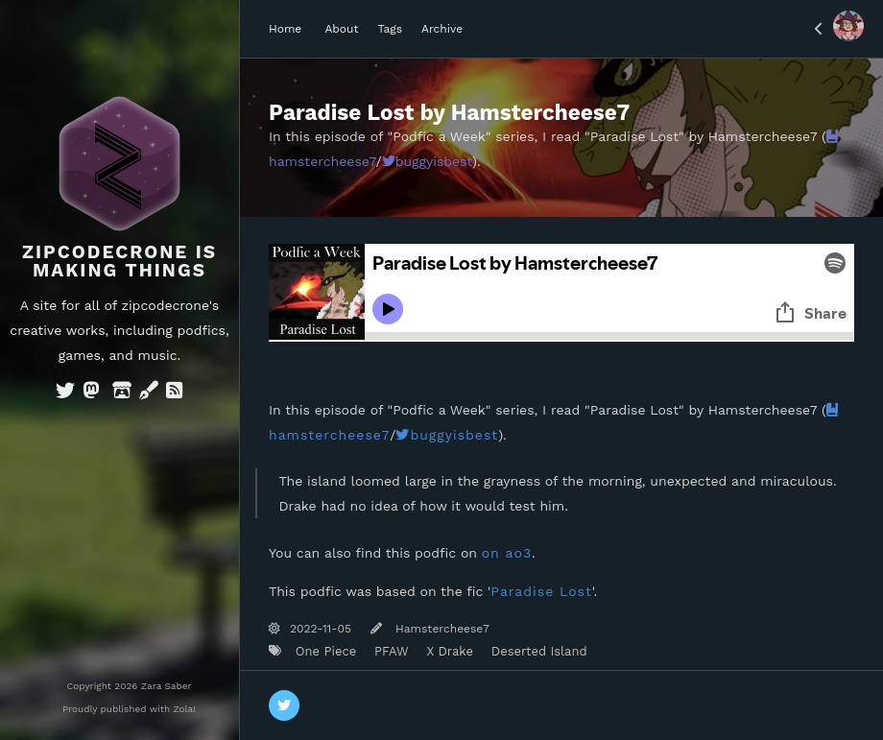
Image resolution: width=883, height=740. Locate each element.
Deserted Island (536, 651)
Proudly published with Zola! (129, 709)
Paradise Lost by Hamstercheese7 (449, 112)
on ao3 (507, 553)
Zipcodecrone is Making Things (119, 261)
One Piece (323, 651)
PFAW (389, 651)
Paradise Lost (540, 591)
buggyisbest (427, 161)
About (341, 29)
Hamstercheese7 (440, 628)
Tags (389, 29)
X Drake (447, 651)
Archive (442, 29)
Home (285, 29)
